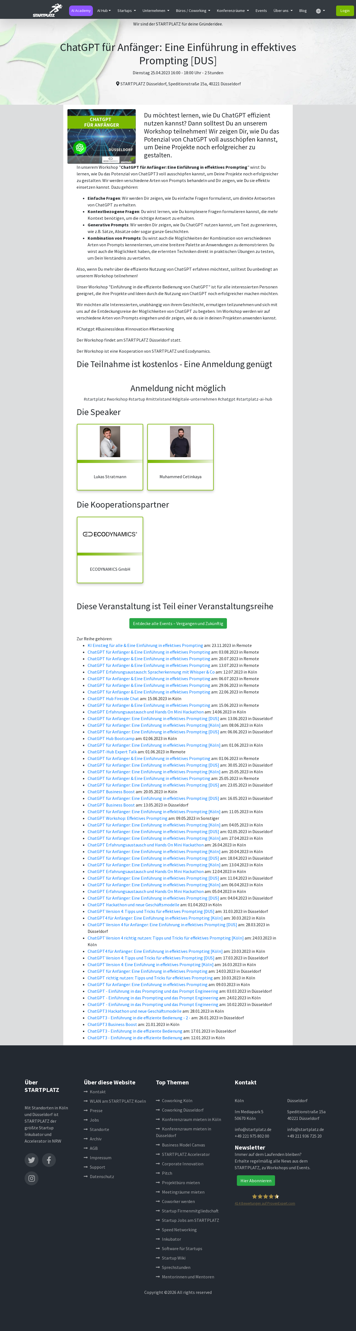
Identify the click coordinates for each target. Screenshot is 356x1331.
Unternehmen (154, 10)
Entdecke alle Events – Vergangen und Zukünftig (178, 623)
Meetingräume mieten (180, 1192)
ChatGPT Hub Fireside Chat (114, 698)
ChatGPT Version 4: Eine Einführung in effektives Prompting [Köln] (151, 964)
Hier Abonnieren (255, 1180)
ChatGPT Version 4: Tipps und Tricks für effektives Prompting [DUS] (151, 911)
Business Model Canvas (180, 1145)
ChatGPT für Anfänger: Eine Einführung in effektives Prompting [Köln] (154, 725)
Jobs (91, 1120)
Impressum (97, 1157)
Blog (303, 10)
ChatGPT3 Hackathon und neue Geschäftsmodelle (135, 1011)
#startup (137, 399)
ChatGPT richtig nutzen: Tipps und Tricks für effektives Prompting (151, 978)
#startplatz (95, 399)
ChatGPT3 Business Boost (113, 1024)
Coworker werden (175, 1201)
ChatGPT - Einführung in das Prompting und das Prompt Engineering (153, 991)
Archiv (92, 1138)
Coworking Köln (174, 1100)
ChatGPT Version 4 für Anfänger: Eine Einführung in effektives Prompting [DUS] (163, 924)
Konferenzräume (231, 10)
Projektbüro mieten (178, 1182)
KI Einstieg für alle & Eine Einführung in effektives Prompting (146, 645)
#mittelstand (158, 399)
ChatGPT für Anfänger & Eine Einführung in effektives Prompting (149, 652)
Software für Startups (179, 1248)
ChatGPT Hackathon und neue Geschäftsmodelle (134, 904)
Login (345, 10)
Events (261, 10)
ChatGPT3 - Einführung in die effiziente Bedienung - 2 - (139, 1017)
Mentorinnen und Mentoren (185, 1276)
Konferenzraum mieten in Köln (188, 1119)
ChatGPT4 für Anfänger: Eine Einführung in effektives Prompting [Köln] (156, 918)
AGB (91, 1148)
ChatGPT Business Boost (112, 791)
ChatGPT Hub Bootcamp (111, 738)
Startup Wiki (170, 1258)
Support (94, 1167)
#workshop (117, 399)
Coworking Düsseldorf (180, 1110)
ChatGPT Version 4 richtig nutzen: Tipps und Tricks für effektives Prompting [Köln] (166, 938)
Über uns (281, 10)
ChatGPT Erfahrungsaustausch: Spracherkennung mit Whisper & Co (152, 672)
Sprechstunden (173, 1267)
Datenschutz (99, 1176)
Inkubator (168, 1239)
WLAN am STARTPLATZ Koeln (115, 1101)
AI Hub (102, 10)
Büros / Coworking (191, 10)
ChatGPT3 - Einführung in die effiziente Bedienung (135, 1031)
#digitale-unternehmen (194, 399)
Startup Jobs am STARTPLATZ (187, 1220)
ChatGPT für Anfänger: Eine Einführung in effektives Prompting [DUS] (154, 718)
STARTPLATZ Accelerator (183, 1154)
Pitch (164, 1173)
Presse (93, 1110)
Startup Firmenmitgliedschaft (187, 1211)
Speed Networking (176, 1229)
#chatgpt (226, 399)
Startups (125, 10)
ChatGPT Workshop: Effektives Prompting (128, 818)
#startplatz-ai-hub (254, 399)
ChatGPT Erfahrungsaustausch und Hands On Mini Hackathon (146, 712)
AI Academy (81, 10)
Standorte (96, 1129)
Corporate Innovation (179, 1163)
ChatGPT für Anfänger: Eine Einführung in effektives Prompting (148, 971)
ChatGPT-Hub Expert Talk (113, 751)
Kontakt (95, 1091)
